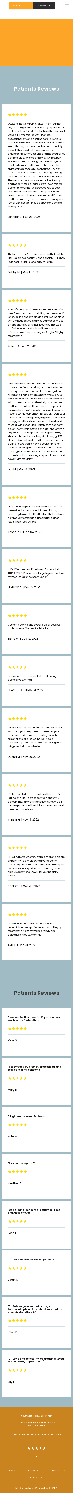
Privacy (11, 1470)
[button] (67, 6)
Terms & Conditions (33, 1470)
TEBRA (53, 1488)
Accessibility (59, 1470)
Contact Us (36, 1477)
